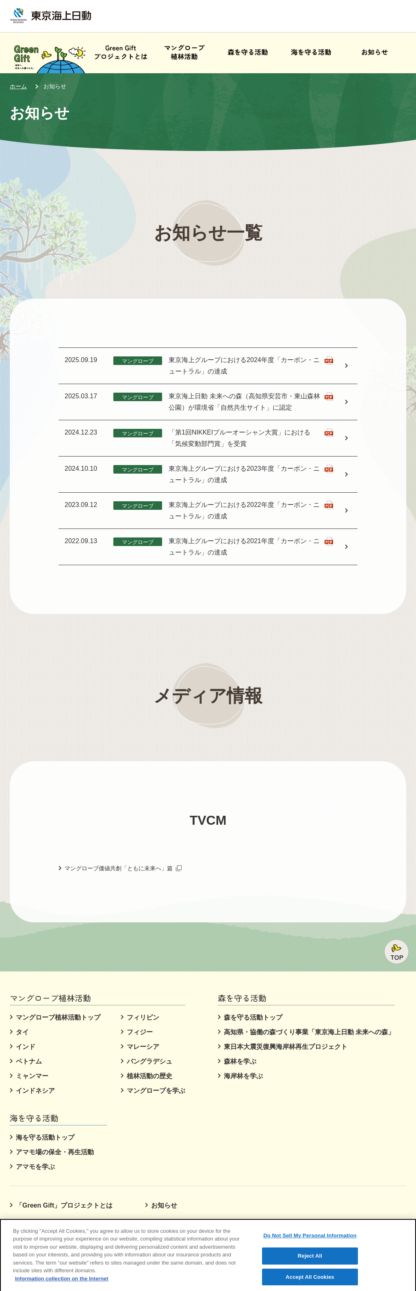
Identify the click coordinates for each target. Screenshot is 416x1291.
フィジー (140, 1032)
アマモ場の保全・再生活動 (55, 1152)
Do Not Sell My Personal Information (309, 1241)
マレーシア (143, 1046)
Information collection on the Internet (61, 1284)
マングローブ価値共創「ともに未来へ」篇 (123, 868)
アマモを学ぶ (35, 1166)
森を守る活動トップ (253, 1017)
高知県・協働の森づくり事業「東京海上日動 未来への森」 (309, 1032)
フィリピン (143, 1017)
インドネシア (35, 1090)
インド (25, 1046)
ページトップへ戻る (397, 952)
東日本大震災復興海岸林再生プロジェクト (285, 1046)
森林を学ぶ (240, 1061)
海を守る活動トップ (45, 1137)
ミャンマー (32, 1076)
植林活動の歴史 (149, 1076)
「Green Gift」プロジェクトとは (64, 1205)
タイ (22, 1032)
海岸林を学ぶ (243, 1076)
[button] (184, 52)
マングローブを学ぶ (156, 1090)
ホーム (18, 86)
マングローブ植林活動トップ (58, 1017)
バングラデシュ (149, 1061)
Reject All (310, 1262)
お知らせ (54, 86)
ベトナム (29, 1061)
